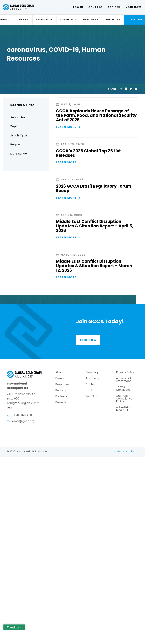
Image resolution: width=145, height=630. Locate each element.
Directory (92, 372)
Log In (78, 7)
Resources (44, 19)
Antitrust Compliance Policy (124, 399)
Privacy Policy (125, 372)
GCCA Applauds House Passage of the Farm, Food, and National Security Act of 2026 (96, 115)
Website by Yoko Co (126, 451)
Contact (95, 7)
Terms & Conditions (123, 389)
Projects (113, 19)
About (59, 372)
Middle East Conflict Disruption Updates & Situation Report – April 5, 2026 (94, 226)
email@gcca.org (23, 421)
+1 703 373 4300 (23, 415)
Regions (114, 7)
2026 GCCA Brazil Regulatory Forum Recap (93, 188)
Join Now (133, 7)
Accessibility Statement (124, 380)
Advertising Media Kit (123, 409)
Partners (91, 19)
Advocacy (68, 19)
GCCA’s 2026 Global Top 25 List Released (88, 153)
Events (22, 19)
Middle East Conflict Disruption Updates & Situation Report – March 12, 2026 (94, 265)
